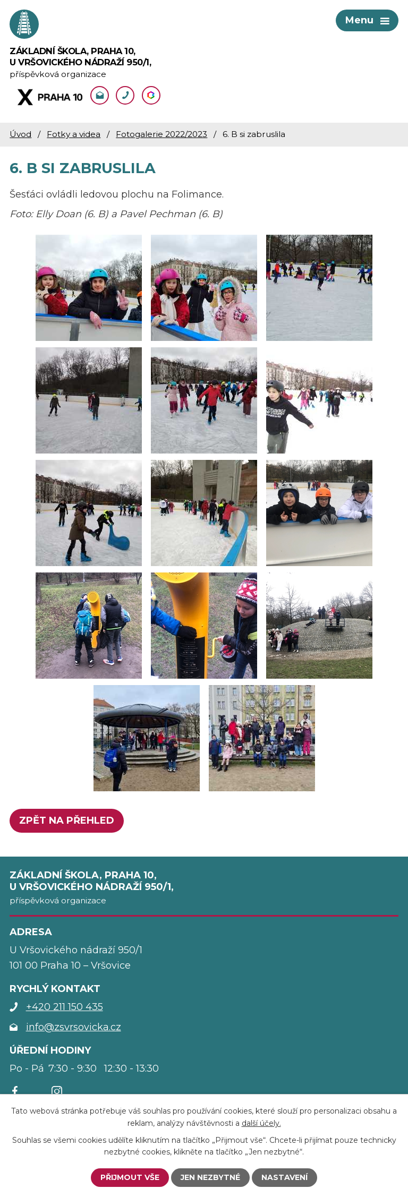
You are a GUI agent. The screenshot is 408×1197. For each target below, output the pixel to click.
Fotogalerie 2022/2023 (161, 134)
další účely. (261, 1122)
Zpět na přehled (66, 820)
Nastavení (284, 1177)
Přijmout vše (129, 1177)
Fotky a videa (73, 134)
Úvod (20, 134)
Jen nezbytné (210, 1177)
